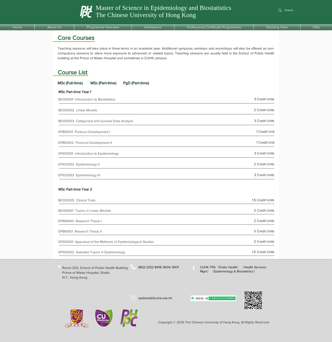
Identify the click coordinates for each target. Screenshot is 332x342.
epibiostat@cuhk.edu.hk (155, 298)
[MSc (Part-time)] (106, 83)
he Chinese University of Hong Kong (149, 14)
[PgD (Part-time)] (139, 83)
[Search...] (292, 10)
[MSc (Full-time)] (74, 83)
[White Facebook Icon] (193, 268)
